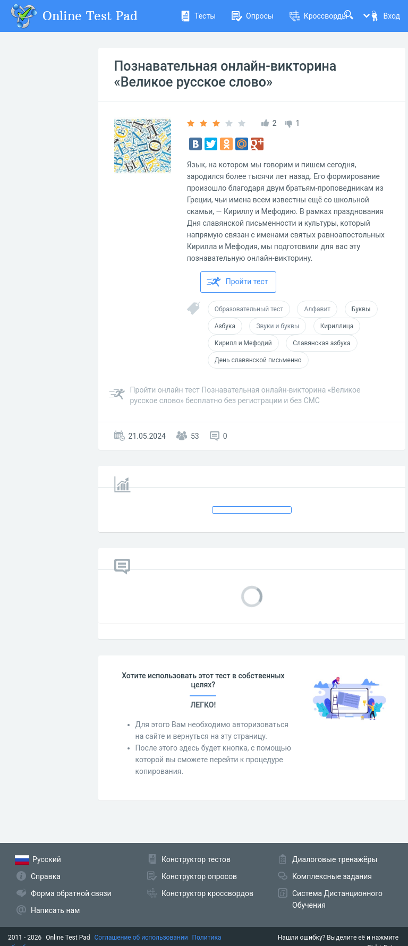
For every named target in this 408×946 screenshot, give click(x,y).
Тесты (198, 16)
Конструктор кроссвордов (207, 893)
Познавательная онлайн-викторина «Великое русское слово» (225, 74)
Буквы (361, 309)
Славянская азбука (321, 343)
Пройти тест (237, 282)
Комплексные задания (332, 876)
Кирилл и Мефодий (243, 343)
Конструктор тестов (196, 859)
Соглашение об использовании (141, 937)
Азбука (225, 326)
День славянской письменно (258, 360)
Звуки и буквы (277, 326)
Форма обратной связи (71, 893)
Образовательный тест (249, 309)
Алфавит (317, 309)
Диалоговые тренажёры (334, 859)
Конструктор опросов (199, 876)
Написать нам (55, 910)
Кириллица (337, 326)
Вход (384, 16)
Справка (46, 876)
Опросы (253, 16)
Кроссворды (318, 16)
